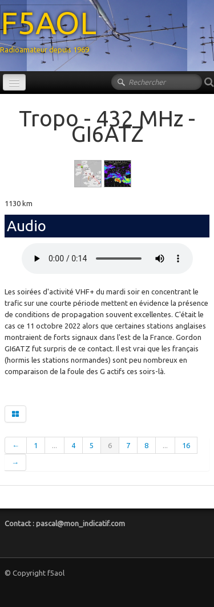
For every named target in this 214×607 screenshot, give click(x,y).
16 (186, 445)
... (54, 445)
